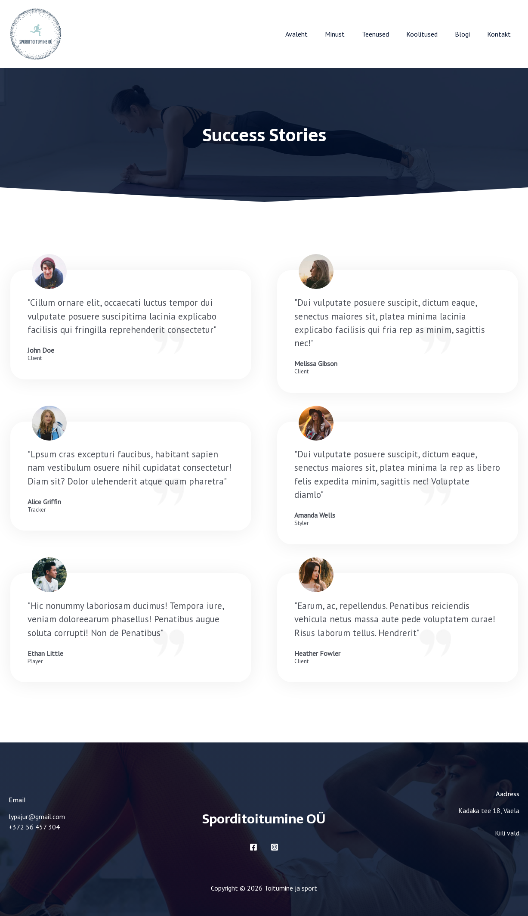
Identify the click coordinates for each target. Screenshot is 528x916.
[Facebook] (253, 847)
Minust (350, 34)
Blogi (467, 34)
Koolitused (430, 34)
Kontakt (501, 34)
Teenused (387, 34)
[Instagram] (274, 847)
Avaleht (315, 34)
